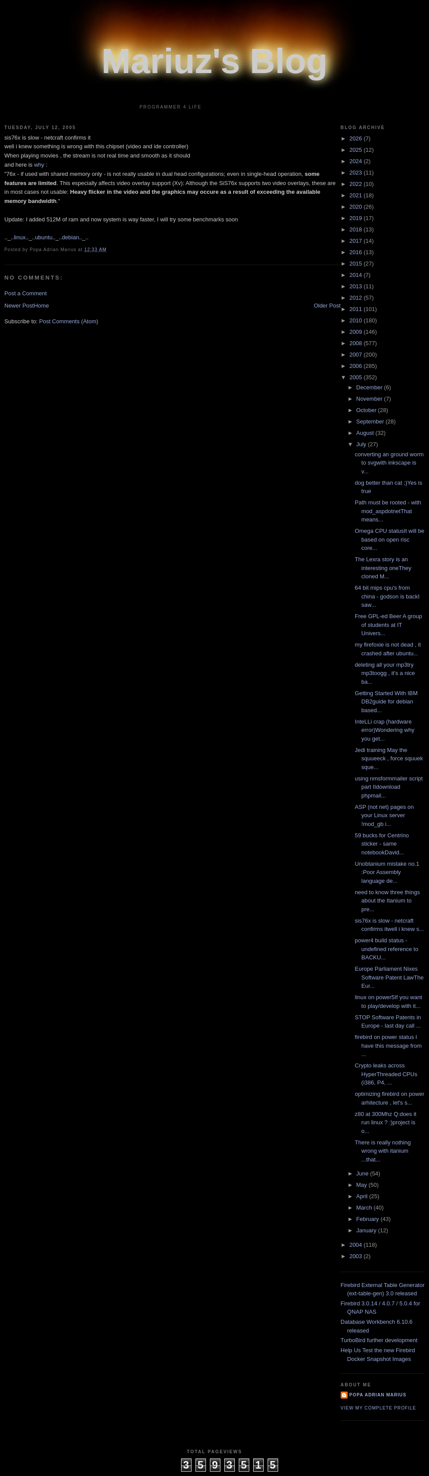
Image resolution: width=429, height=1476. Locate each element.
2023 (356, 172)
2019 (356, 218)
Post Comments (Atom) (68, 321)
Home (41, 305)
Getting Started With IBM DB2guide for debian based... (386, 702)
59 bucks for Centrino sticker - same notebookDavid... (382, 844)
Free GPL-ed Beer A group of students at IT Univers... (388, 625)
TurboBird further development (379, 1340)
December (370, 387)
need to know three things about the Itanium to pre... (387, 901)
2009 (356, 332)
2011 (356, 309)
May (362, 1185)
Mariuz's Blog (214, 61)
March (365, 1207)
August (366, 433)
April (363, 1196)
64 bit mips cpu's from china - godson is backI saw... (387, 596)
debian (70, 237)
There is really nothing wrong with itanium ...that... (383, 1151)
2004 (356, 1245)
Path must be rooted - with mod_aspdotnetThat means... (388, 511)
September (371, 421)
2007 (356, 354)
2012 (356, 297)
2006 (356, 366)
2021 (356, 195)
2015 (356, 263)
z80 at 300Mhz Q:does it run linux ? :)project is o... (385, 1122)
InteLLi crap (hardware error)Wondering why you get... (384, 730)
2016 (356, 252)
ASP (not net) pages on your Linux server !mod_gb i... (384, 815)
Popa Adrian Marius (377, 1394)
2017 (356, 241)
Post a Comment (25, 293)
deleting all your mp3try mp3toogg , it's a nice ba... (385, 673)
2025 (356, 150)
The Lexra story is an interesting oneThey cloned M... (383, 568)
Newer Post (19, 305)
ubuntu (43, 237)
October (367, 410)
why (40, 164)
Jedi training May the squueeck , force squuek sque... (389, 758)
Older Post (327, 305)
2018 (356, 229)
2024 (356, 161)
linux (20, 237)
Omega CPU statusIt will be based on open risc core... (389, 539)
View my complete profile (378, 1408)
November (370, 398)
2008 (356, 343)
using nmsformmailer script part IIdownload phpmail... (388, 787)
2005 (356, 377)
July (362, 444)
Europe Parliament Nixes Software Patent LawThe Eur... (389, 977)
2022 (356, 184)
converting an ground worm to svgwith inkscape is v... (389, 463)
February (368, 1219)
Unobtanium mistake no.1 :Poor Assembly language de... (387, 872)
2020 (356, 206)
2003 (356, 1256)
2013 (356, 286)
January (367, 1230)
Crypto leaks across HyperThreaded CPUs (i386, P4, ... (386, 1074)
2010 (356, 320)
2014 (356, 275)
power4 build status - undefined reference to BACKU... (386, 949)
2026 (356, 138)
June (363, 1173)
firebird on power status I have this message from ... (388, 1045)
